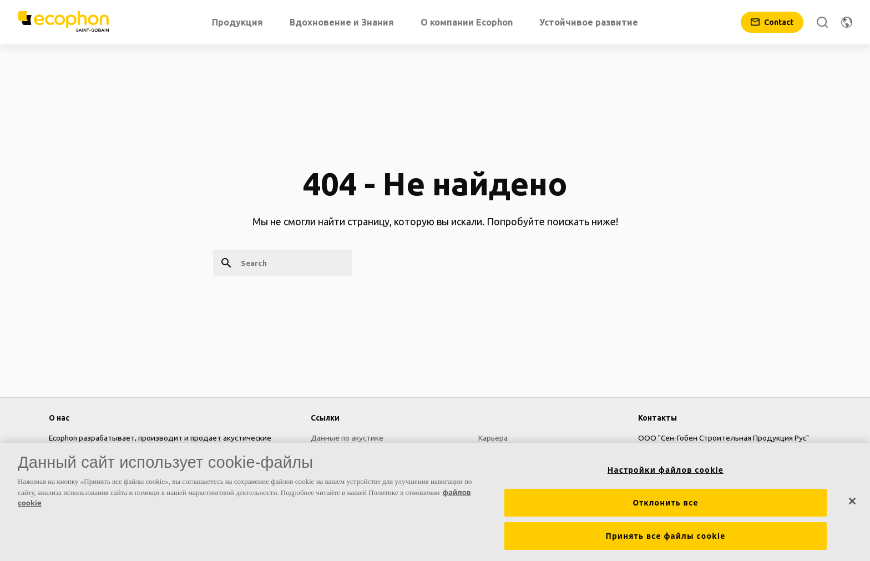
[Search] (822, 22)
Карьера (493, 437)
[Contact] (772, 22)
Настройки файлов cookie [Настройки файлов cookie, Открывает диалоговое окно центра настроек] (666, 471)
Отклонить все (665, 503)
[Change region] (846, 22)
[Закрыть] (852, 501)
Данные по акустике (347, 437)
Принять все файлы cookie (665, 537)
